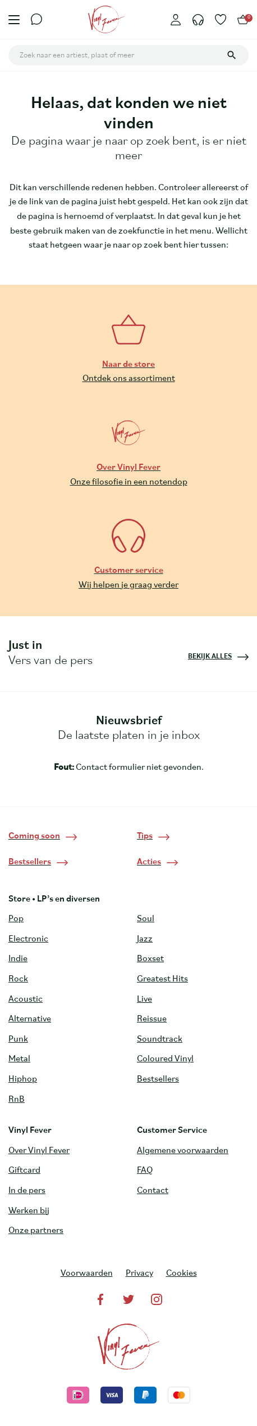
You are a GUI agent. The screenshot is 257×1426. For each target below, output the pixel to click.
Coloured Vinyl (165, 1059)
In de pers (26, 1190)
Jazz (145, 939)
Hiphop (22, 1079)
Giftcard (24, 1170)
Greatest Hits (162, 979)
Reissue (152, 1019)
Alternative (29, 1019)
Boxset (150, 958)
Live (144, 999)
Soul (145, 918)
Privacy (139, 1273)
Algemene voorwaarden (182, 1150)
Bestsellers (158, 1079)
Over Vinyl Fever (39, 1150)
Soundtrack (159, 1039)
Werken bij (28, 1211)
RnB (16, 1099)
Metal (19, 1059)
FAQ (145, 1170)
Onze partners (35, 1230)
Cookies (181, 1273)
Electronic (28, 939)
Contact (152, 1190)
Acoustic (25, 999)
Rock (18, 979)
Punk (18, 1039)
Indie (17, 958)
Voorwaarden (87, 1273)
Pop (16, 918)
